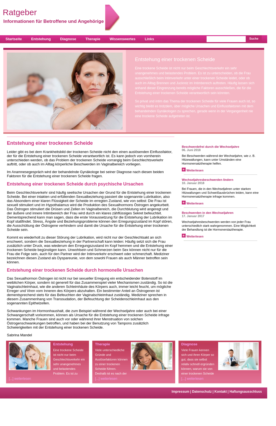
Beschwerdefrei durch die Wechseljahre (210, 146)
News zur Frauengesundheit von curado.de (217, 139)
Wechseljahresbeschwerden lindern (207, 179)
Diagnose (68, 39)
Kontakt (222, 392)
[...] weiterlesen (20, 379)
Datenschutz (203, 392)
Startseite (14, 39)
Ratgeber (54, 12)
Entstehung (41, 39)
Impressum (182, 392)
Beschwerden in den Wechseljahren (207, 212)
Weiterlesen (193, 170)
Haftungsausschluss (245, 392)
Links (149, 39)
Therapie (92, 39)
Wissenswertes (123, 39)
